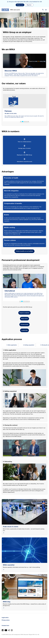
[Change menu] (46, 9)
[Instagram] (12, 630)
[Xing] (9, 630)
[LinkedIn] (3, 630)
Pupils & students (24, 312)
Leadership (24, 330)
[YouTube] (6, 630)
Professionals (24, 324)
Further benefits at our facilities (24, 251)
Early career (24, 318)
